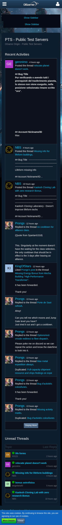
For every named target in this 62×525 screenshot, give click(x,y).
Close (20, 521)
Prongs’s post (28, 269)
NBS (18, 147)
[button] (4, 4)
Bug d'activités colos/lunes (40, 418)
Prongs (19, 223)
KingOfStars (23, 266)
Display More (31, 425)
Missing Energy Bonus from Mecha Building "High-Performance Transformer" (33, 276)
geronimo (21, 62)
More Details (9, 521)
